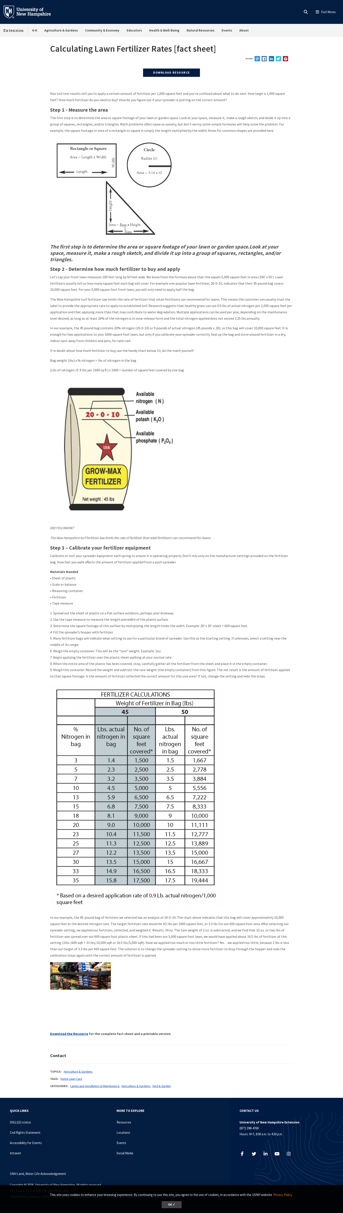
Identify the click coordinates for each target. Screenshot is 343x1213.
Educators (134, 30)
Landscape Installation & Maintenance (94, 1086)
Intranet (15, 1153)
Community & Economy (102, 30)
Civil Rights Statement (25, 1132)
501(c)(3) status (20, 1122)
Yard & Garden (161, 1086)
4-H (34, 30)
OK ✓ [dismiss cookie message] (171, 1204)
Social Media (125, 1153)
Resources (124, 1122)
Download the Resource (69, 1033)
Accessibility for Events (26, 1143)
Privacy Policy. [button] (282, 1195)
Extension (13, 30)
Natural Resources (200, 30)
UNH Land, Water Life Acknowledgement (38, 1174)
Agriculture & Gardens (61, 30)
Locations (123, 1132)
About (244, 30)
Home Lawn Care (71, 1079)
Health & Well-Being (164, 30)
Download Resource (171, 72)
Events (227, 30)
